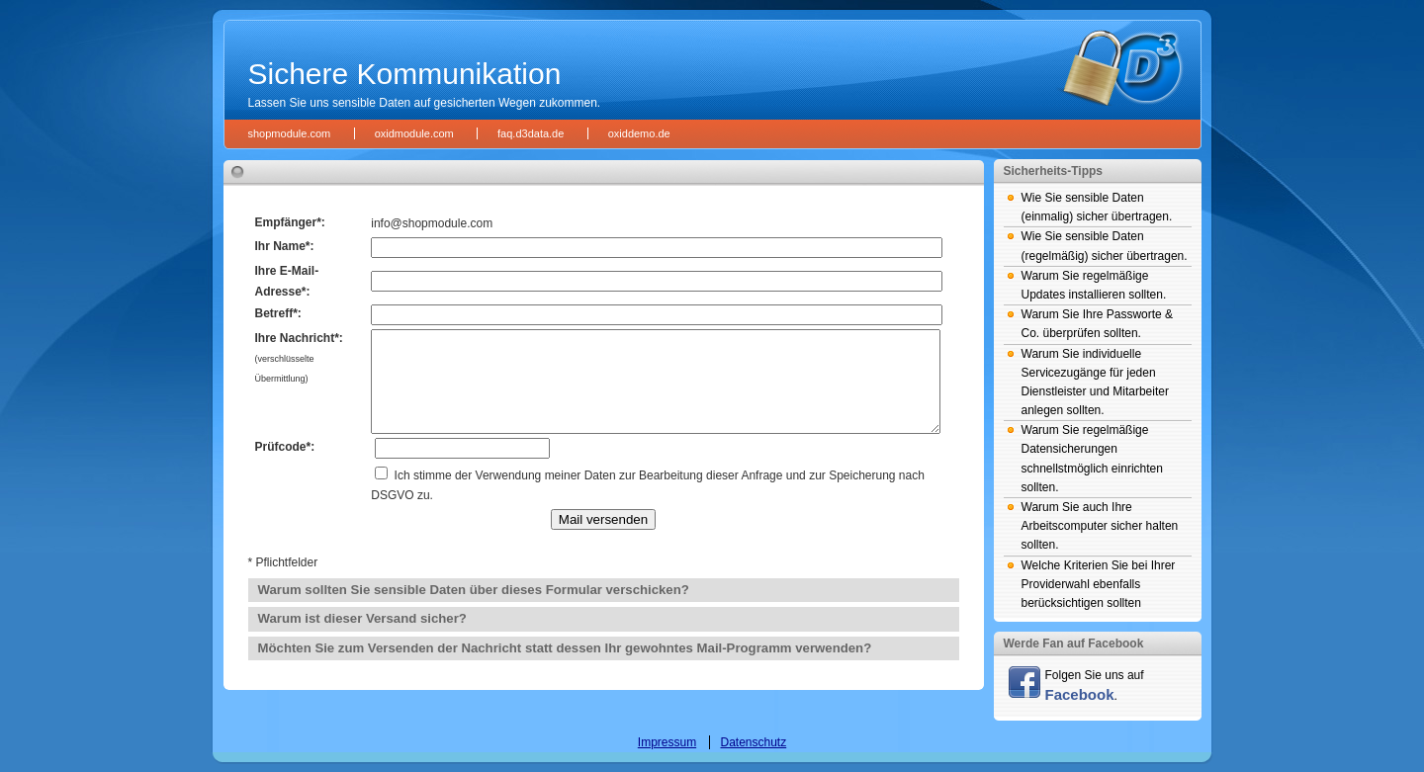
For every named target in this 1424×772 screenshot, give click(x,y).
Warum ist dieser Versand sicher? (362, 618)
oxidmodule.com (414, 133)
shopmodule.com (289, 133)
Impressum (667, 742)
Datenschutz (753, 742)
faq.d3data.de (530, 133)
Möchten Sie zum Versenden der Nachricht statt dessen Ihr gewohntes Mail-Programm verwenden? (565, 648)
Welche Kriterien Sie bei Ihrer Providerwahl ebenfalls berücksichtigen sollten (1099, 584)
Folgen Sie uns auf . (1076, 684)
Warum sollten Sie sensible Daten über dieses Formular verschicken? (473, 589)
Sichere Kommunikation (405, 73)
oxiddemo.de (639, 133)
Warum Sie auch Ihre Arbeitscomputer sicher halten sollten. (1100, 526)
